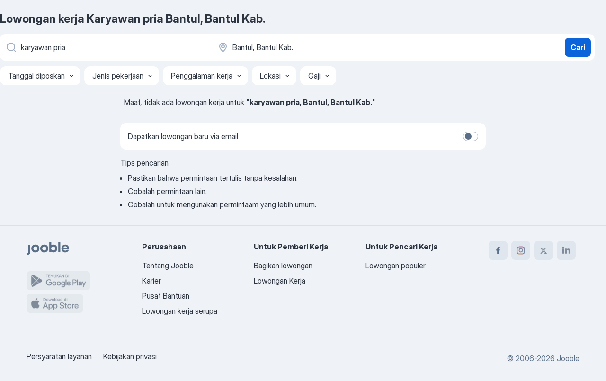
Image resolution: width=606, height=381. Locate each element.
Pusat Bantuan (165, 296)
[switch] (470, 136)
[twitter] (543, 250)
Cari (577, 47)
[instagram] (520, 250)
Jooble (568, 358)
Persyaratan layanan (59, 356)
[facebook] (498, 250)
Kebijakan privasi (130, 356)
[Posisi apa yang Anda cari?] (104, 47)
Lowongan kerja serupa (179, 311)
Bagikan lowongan (283, 265)
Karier (151, 280)
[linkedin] (566, 250)
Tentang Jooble (168, 265)
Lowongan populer (395, 265)
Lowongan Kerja (279, 280)
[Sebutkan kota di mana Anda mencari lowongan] (316, 47)
